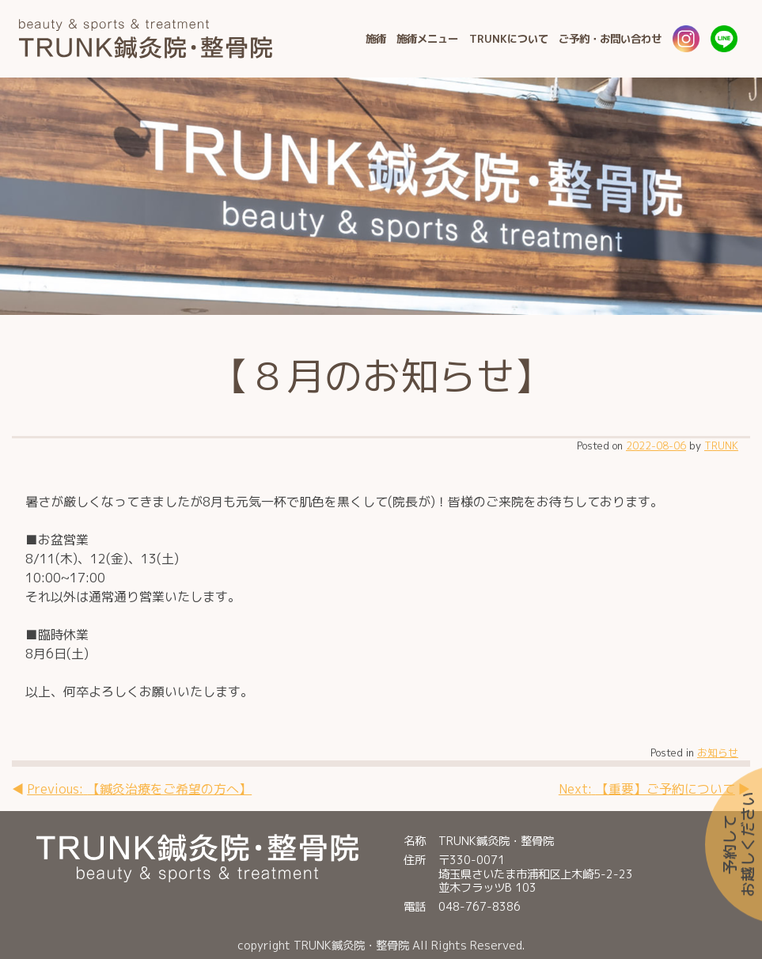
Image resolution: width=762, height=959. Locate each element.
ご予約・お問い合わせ (610, 39)
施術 (376, 39)
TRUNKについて (508, 39)
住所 (415, 860)
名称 (415, 840)
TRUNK (721, 445)
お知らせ (717, 752)
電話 (415, 906)
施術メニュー (427, 39)
